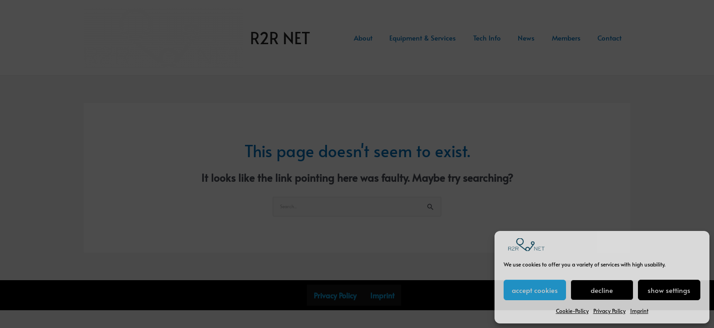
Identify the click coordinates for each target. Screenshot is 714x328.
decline (602, 290)
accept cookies (535, 290)
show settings (669, 290)
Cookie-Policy (572, 310)
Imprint (639, 310)
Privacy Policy (609, 310)
